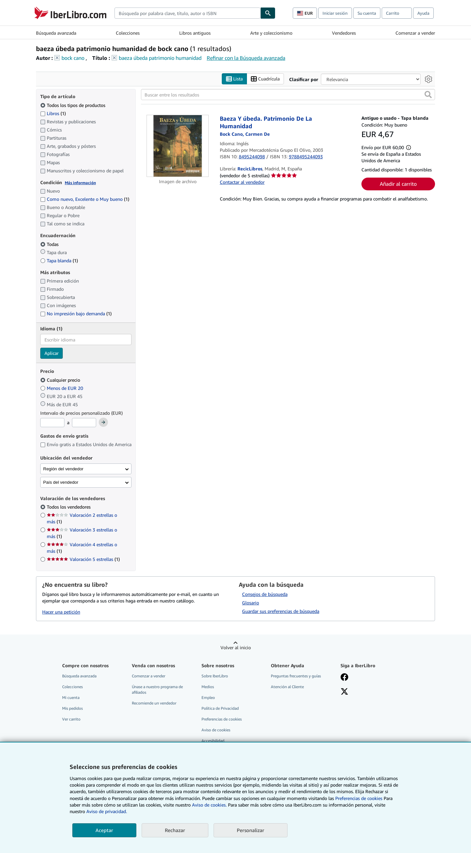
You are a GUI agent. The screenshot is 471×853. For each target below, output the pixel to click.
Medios (207, 686)
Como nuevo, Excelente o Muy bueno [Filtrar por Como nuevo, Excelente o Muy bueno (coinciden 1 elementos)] (84, 199)
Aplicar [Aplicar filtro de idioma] (51, 353)
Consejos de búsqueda (265, 594)
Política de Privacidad (220, 708)
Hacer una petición (61, 612)
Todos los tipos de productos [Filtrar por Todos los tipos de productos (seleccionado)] (73, 105)
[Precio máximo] (84, 422)
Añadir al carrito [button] (398, 184)
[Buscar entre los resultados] (288, 94)
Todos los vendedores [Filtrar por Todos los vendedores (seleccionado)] (69, 507)
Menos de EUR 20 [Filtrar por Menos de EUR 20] (62, 388)
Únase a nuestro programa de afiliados (157, 689)
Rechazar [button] (175, 830)
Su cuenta (367, 13)
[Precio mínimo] (52, 422)
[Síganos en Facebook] (344, 677)
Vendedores (344, 33)
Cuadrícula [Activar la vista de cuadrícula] (265, 79)
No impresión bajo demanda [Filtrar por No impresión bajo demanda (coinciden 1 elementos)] (76, 313)
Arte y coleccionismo (271, 33)
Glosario (250, 602)
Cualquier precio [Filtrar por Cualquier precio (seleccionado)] (60, 380)
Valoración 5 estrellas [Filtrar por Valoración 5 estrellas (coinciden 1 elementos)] (83, 559)
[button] (428, 94)
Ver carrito (71, 719)
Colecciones (128, 33)
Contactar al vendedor (242, 182)
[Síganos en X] (344, 692)
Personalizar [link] (250, 830)
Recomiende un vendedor (154, 703)
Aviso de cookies (215, 729)
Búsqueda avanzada (56, 33)
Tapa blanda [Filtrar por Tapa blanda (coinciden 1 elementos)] (59, 260)
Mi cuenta (70, 697)
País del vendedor (60, 482)
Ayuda (423, 13)
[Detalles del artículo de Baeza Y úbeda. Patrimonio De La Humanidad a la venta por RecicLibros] (178, 146)
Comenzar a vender (415, 33)
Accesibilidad (212, 740)
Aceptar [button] (104, 830)
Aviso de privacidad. (106, 811)
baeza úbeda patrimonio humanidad (160, 58)
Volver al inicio (235, 647)
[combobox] (187, 13)
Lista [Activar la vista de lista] (234, 79)
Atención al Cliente (287, 686)
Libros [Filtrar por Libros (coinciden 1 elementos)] (53, 113)
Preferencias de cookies (358, 798)
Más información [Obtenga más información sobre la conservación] (80, 182)
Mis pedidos (72, 708)
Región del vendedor (63, 468)
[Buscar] (268, 13)
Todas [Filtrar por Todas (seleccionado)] (50, 244)
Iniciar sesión (335, 13)
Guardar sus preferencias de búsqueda (280, 611)
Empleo (208, 697)
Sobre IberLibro (214, 675)
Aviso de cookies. (209, 805)
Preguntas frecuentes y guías (296, 675)
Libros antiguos (195, 33)
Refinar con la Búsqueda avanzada (246, 58)
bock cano (72, 58)
